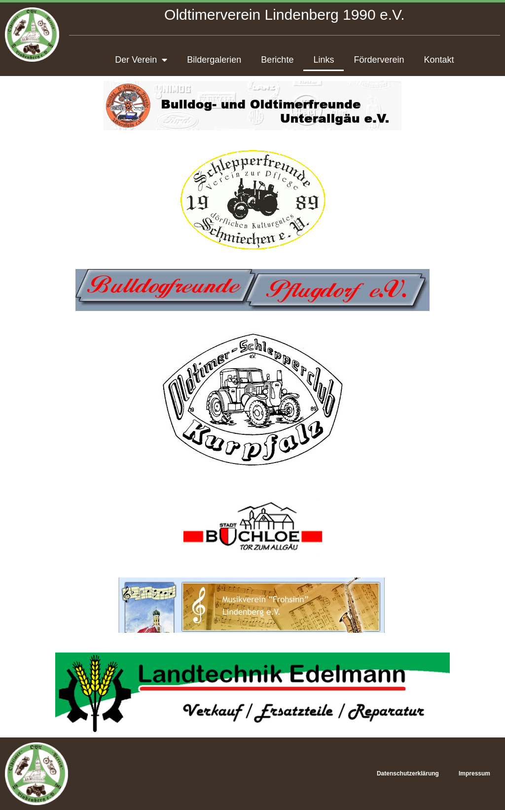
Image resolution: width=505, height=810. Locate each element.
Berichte (277, 60)
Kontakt (439, 60)
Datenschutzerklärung (408, 773)
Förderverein (379, 60)
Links (323, 60)
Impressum (474, 773)
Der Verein (141, 59)
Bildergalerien (214, 60)
